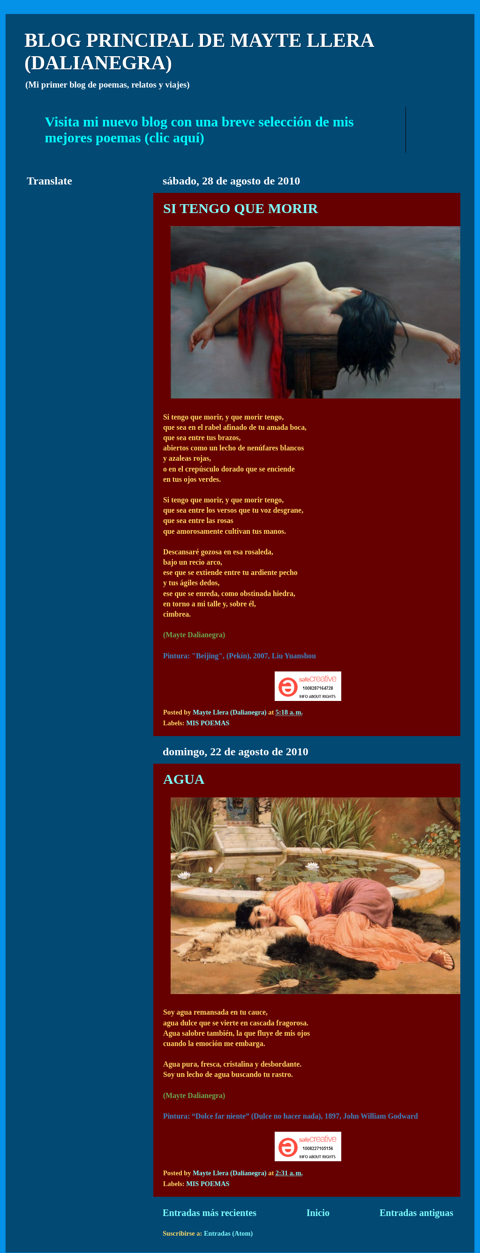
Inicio (318, 1213)
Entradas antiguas (416, 1213)
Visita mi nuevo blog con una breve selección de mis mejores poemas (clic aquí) (199, 129)
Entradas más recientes (209, 1213)
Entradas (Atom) (228, 1233)
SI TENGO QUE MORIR (240, 208)
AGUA (183, 779)
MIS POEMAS (207, 723)
